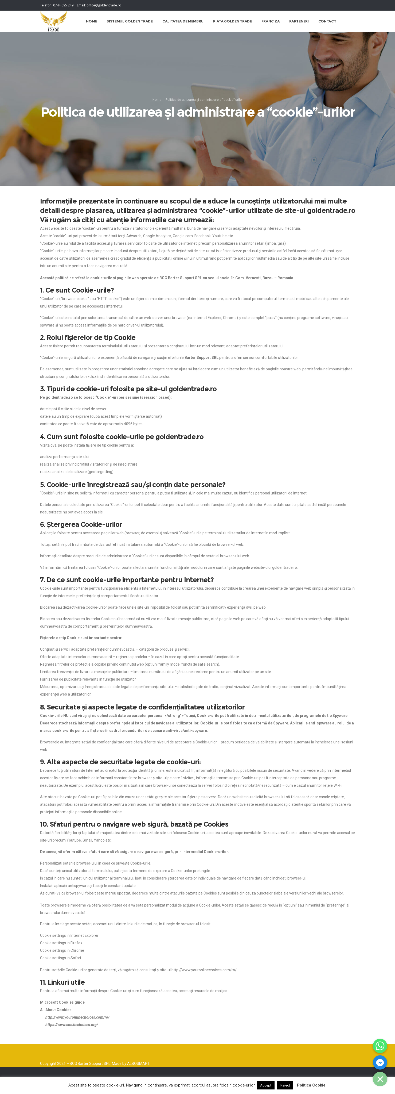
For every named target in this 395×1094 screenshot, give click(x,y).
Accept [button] (265, 1085)
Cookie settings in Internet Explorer (69, 942)
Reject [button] (285, 1085)
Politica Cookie (311, 1085)
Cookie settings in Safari (60, 965)
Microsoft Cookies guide (62, 1009)
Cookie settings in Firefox (61, 950)
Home (156, 104)
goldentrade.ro (331, 217)
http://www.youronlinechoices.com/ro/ (204, 977)
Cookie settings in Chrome (62, 957)
